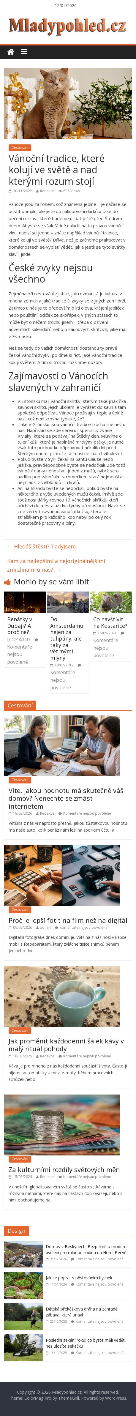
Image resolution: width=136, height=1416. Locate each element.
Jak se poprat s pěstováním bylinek (79, 1278)
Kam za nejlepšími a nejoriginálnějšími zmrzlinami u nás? (56, 565)
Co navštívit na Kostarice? (110, 622)
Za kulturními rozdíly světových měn (64, 1169)
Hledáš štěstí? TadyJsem (41, 546)
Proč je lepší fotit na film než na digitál (68, 920)
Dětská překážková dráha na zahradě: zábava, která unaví (82, 1312)
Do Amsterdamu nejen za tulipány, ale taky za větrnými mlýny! (66, 638)
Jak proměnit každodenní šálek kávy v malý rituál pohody (66, 1044)
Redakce (47, 190)
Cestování (20, 147)
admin (45, 927)
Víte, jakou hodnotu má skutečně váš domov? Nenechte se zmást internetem (66, 798)
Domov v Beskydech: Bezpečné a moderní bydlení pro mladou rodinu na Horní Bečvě (86, 1249)
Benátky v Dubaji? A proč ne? (19, 626)
